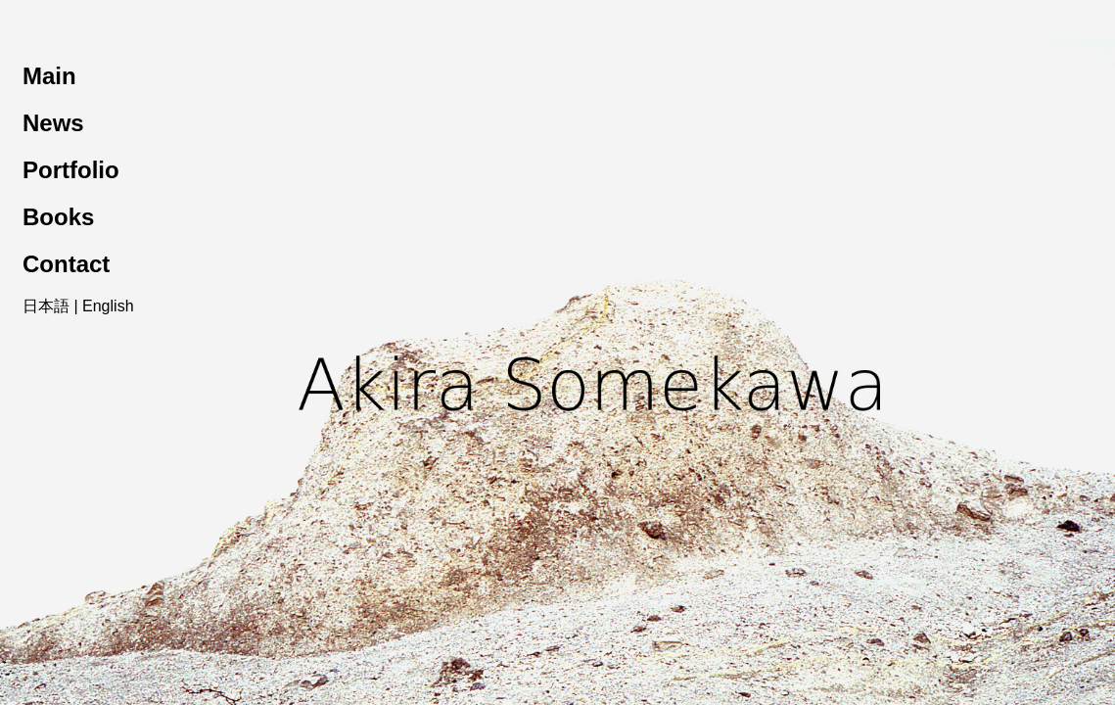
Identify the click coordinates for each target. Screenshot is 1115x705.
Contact (66, 264)
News (53, 123)
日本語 (46, 306)
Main (49, 76)
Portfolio (71, 170)
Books (58, 217)
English (107, 306)
